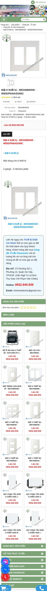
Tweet (18, 102)
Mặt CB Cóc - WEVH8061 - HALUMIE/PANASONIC (35, 352)
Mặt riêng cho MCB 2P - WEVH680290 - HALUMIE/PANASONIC (12, 388)
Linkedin (31, 102)
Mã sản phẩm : (10, 107)
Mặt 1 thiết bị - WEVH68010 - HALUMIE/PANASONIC (35, 460)
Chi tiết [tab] (6, 134)
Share (6, 102)
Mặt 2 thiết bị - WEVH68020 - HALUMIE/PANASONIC (12, 460)
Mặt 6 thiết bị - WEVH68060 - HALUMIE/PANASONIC (35, 388)
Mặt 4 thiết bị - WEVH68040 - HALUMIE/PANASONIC (12, 424)
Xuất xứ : (12, 111)
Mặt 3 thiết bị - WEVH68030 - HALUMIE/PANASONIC (35, 424)
